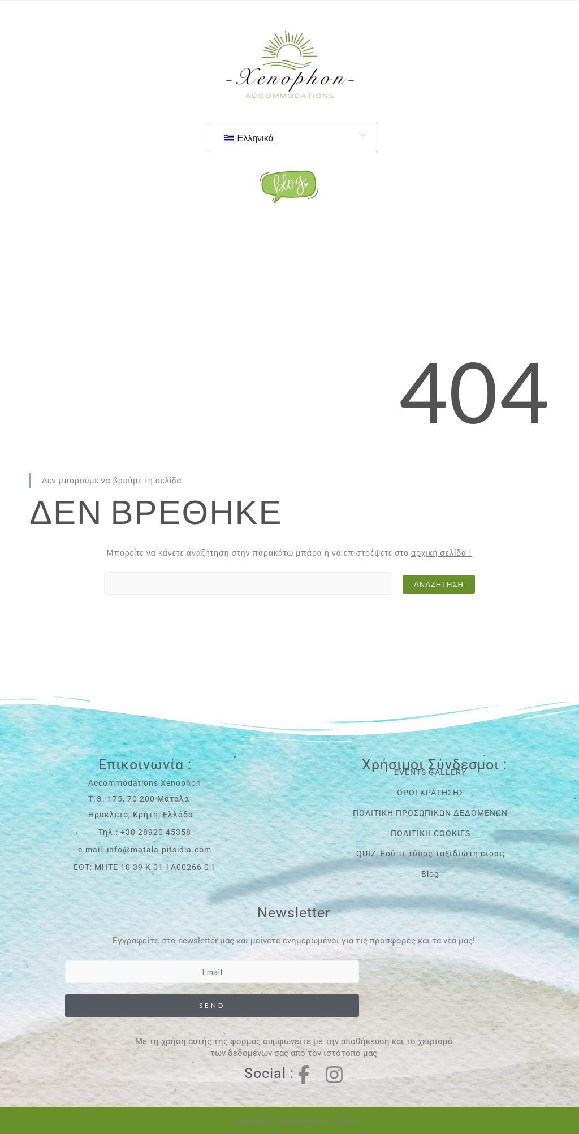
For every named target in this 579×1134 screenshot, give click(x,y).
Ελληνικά (249, 137)
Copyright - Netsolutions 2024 (294, 1120)
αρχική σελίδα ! (441, 552)
